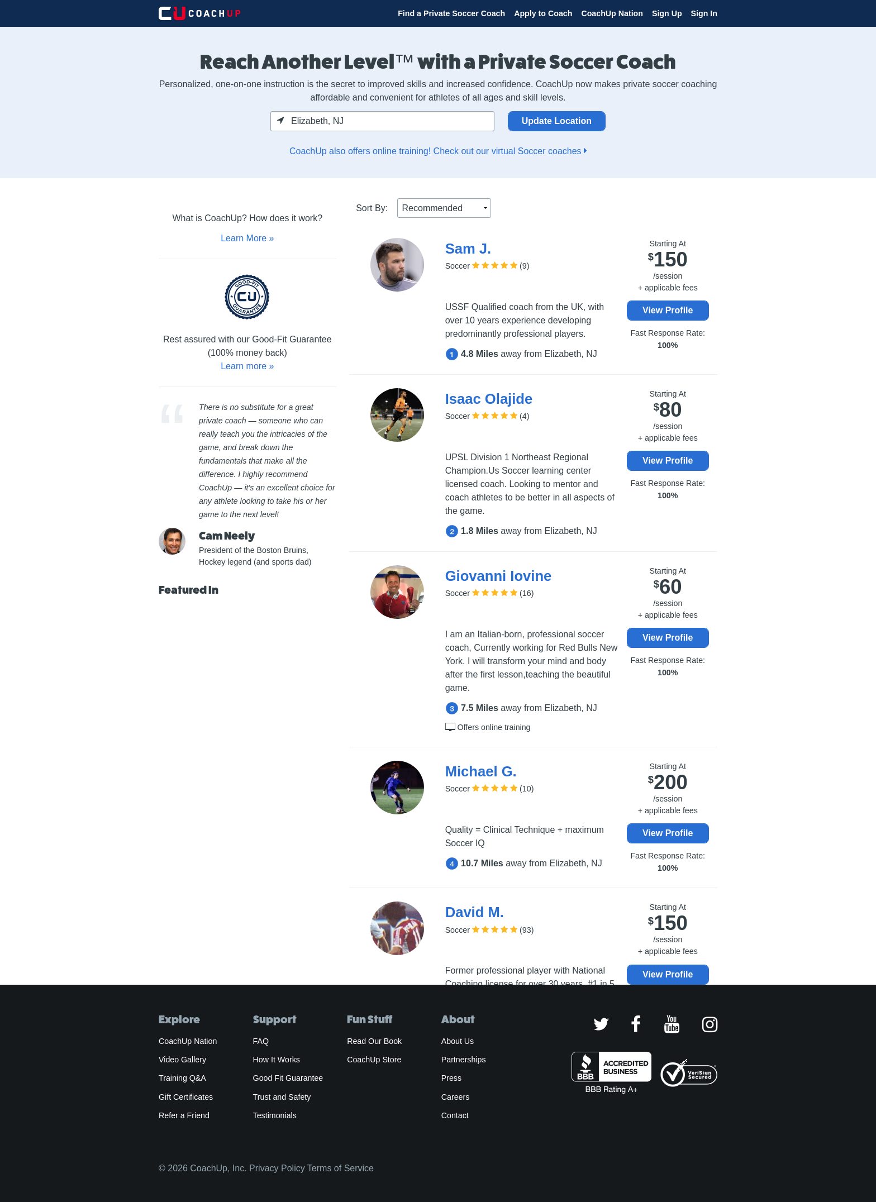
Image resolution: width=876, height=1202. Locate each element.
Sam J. (468, 248)
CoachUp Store (374, 1059)
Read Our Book (374, 1041)
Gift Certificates (186, 1097)
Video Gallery (182, 1059)
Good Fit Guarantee (288, 1078)
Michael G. (481, 771)
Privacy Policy (277, 1168)
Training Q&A (182, 1078)
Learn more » (247, 366)
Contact (455, 1115)
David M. (474, 912)
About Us (457, 1041)
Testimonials (275, 1115)
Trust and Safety (282, 1097)
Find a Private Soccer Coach (451, 13)
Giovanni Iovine (498, 576)
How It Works (276, 1059)
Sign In (704, 13)
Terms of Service (340, 1168)
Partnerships (463, 1059)
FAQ (261, 1041)
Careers (455, 1097)
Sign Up (667, 13)
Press (451, 1078)
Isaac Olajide (489, 399)
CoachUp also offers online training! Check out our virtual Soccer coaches (438, 151)
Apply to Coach (543, 13)
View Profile (667, 310)
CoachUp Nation (612, 13)
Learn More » (247, 238)
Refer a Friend (184, 1115)
